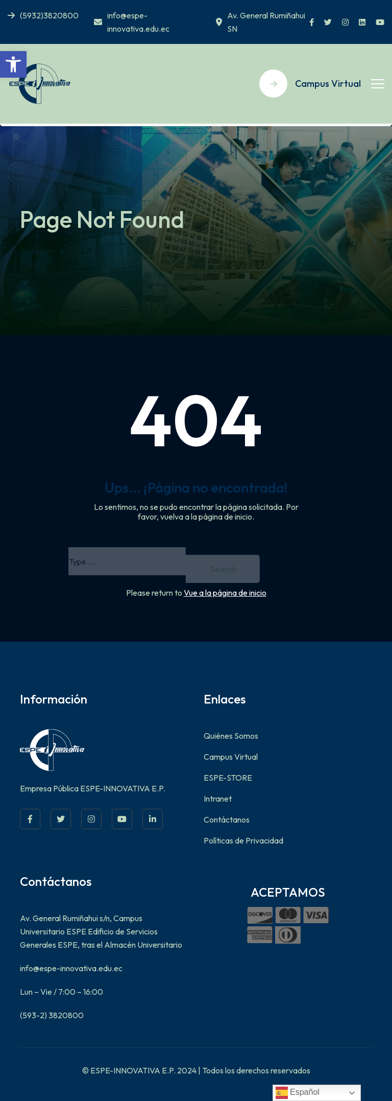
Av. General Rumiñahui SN (260, 22)
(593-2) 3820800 (52, 1015)
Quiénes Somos (231, 736)
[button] (13, 64)
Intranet (218, 798)
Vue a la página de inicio (225, 593)
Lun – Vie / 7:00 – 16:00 (61, 992)
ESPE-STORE (228, 777)
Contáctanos (227, 819)
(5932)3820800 (43, 15)
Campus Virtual (231, 757)
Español (298, 1093)
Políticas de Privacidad (243, 840)
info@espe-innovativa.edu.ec (131, 22)
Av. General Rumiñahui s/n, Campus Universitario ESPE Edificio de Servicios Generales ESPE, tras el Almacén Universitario (101, 931)
